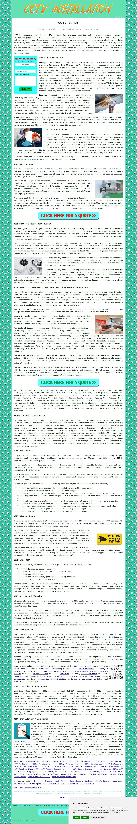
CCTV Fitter (46, 769)
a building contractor (66, 676)
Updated (38, 806)
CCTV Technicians (22, 764)
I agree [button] (77, 817)
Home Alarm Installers (39, 777)
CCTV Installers (76, 772)
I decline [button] (84, 817)
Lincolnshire (53, 784)
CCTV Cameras (100, 767)
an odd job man (40, 674)
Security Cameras (74, 764)
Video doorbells (79, 438)
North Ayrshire (37, 784)
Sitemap (15, 806)
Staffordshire (87, 784)
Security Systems (84, 767)
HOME (89, 17)
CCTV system (109, 458)
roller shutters (89, 674)
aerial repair (85, 679)
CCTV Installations (29, 761)
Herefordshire (102, 781)
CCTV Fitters (93, 772)
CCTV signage (43, 547)
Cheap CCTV (57, 764)
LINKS (96, 17)
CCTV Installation (83, 761)
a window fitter (80, 671)
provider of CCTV (56, 755)
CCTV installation (102, 408)
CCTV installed (61, 666)
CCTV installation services (66, 704)
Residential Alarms (98, 774)
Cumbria (88, 781)
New (33, 806)
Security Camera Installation (57, 761)
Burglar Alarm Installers (64, 777)
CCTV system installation (86, 601)
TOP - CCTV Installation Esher (28, 788)
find (21, 691)
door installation (52, 671)
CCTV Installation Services (108, 761)
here (99, 714)
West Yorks (61, 781)
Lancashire (73, 784)
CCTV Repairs (20, 769)
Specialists (46, 806)
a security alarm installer (52, 679)
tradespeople (32, 682)
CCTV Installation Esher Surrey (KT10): (34, 35)
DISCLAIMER (118, 17)
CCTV (69, 203)
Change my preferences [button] (98, 817)
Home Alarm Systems (64, 767)
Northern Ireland (43, 781)
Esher (52, 390)
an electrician (86, 669)
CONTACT (109, 17)
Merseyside (117, 781)
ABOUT (102, 17)
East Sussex (76, 781)
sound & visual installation (28, 676)
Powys (63, 784)
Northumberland (21, 784)
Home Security (115, 767)
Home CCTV (106, 772)
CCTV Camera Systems (82, 769)
